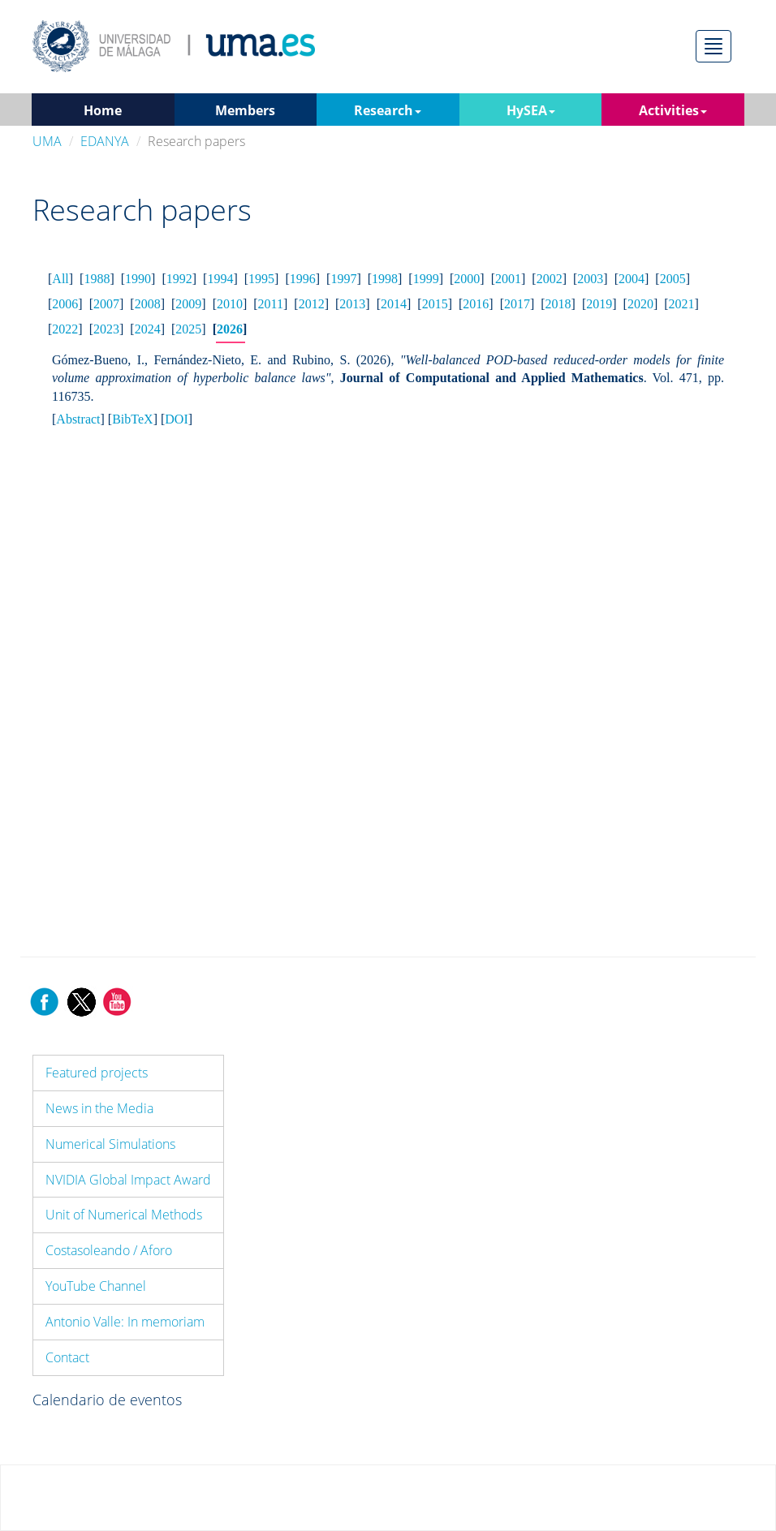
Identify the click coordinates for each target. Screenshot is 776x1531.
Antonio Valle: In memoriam (125, 1322)
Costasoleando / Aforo (108, 1250)
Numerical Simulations (110, 1144)
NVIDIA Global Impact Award (128, 1180)
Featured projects (96, 1073)
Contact (67, 1357)
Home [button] (103, 110)
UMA (47, 141)
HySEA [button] (531, 110)
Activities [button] (673, 110)
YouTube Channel (95, 1286)
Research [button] (387, 110)
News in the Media (99, 1108)
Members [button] (245, 110)
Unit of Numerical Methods (123, 1215)
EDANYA (104, 141)
